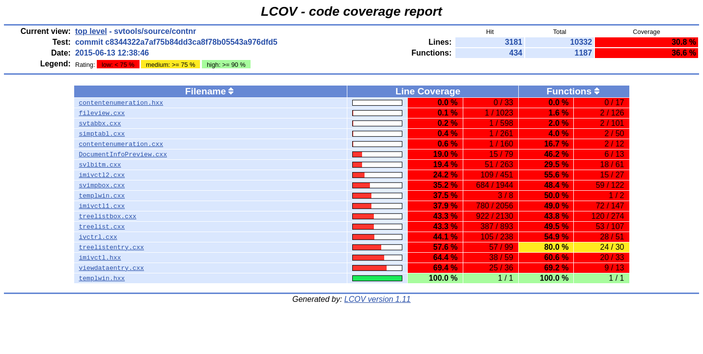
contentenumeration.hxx (121, 102)
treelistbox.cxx (108, 216)
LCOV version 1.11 (377, 299)
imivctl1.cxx (102, 206)
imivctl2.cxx (102, 175)
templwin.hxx (102, 278)
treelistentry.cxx (111, 247)
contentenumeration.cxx (121, 144)
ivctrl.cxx (98, 237)
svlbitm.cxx (100, 164)
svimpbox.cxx (102, 185)
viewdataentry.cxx (111, 268)
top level (91, 31)
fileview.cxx (102, 113)
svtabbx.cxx (100, 123)
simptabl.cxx (102, 133)
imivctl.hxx (100, 257)
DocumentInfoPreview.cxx (123, 154)
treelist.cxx (102, 226)
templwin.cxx (102, 195)
